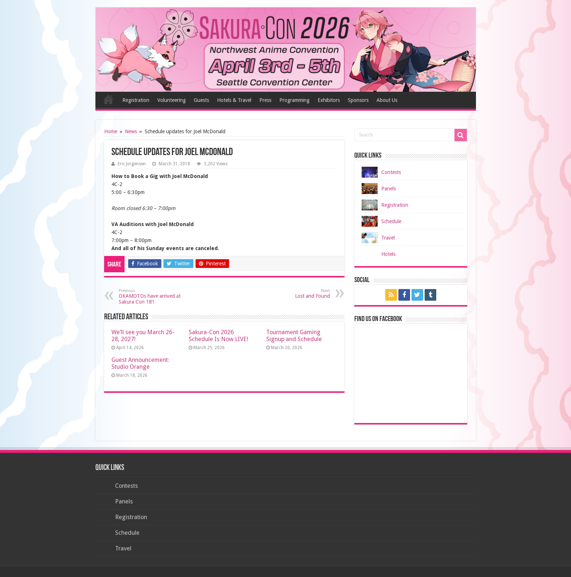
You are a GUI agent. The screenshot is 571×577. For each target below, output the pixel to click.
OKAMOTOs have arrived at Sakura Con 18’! (156, 296)
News (131, 131)
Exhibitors (329, 100)
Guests (201, 100)
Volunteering (171, 100)
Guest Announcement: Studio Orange (140, 363)
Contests (391, 172)
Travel (388, 238)
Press (265, 100)
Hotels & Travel (234, 100)
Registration (135, 100)
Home (108, 99)
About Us (387, 100)
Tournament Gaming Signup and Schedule (294, 336)
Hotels (388, 254)
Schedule (391, 221)
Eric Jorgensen (132, 163)
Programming (294, 100)
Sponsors (358, 100)
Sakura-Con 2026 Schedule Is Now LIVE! (218, 336)
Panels (388, 188)
